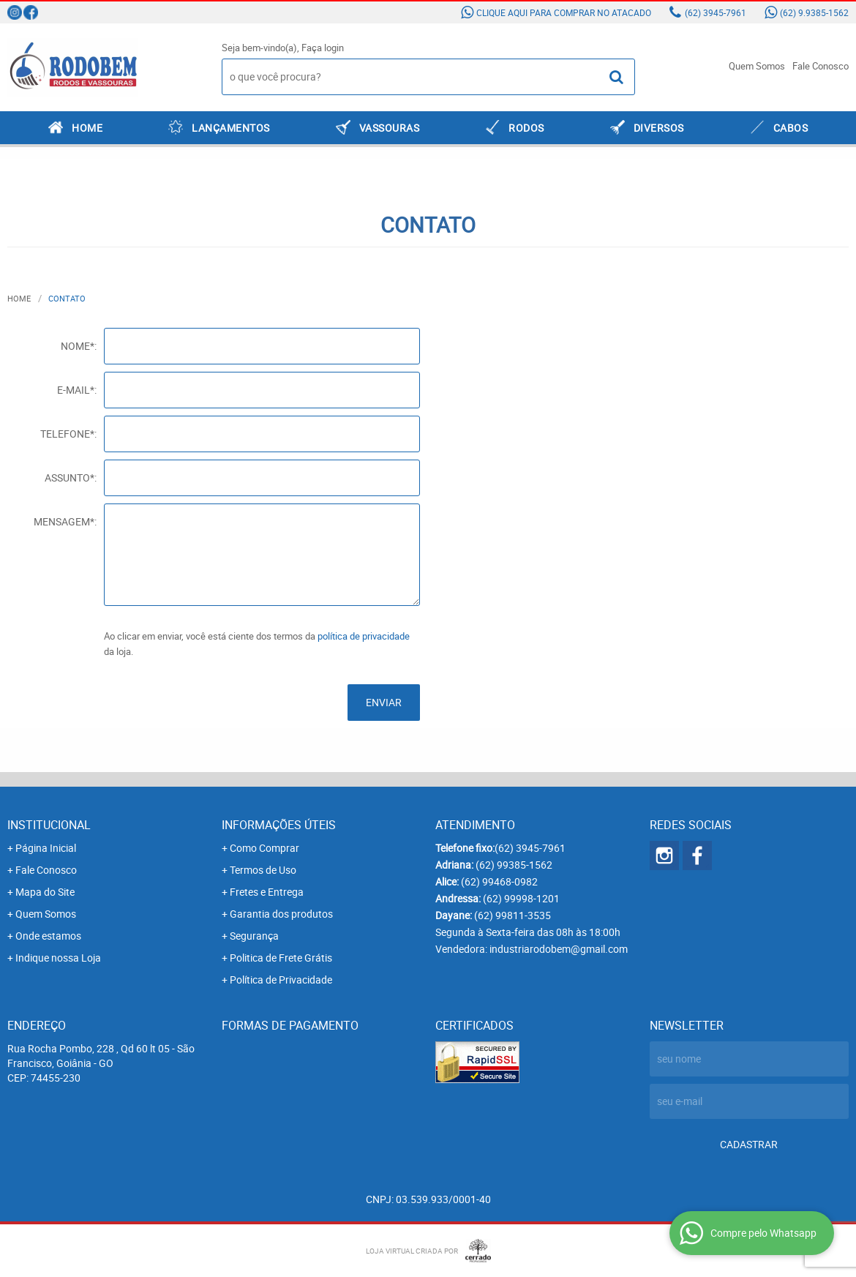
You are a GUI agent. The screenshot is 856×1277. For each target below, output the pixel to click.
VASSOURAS (389, 128)
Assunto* (69, 477)
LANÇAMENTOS (231, 128)
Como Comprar (264, 848)
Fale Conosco (820, 65)
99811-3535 (512, 915)
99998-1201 (521, 898)
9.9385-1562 (814, 12)
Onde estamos (48, 936)
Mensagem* (64, 521)
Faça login (322, 47)
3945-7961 (715, 12)
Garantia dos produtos (281, 914)
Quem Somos (757, 65)
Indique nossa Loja (58, 958)
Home (87, 128)
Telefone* (67, 434)
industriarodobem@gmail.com (558, 949)
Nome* (77, 346)
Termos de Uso (263, 870)
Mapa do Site (45, 892)
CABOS (790, 128)
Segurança (254, 936)
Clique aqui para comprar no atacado (563, 12)
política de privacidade (364, 636)
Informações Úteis (279, 825)
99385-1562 (514, 865)
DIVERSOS (659, 128)
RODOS (526, 128)
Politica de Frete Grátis (281, 958)
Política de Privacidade (281, 979)
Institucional (49, 825)
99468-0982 (499, 881)
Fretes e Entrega (267, 892)
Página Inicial (45, 848)
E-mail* (75, 390)
